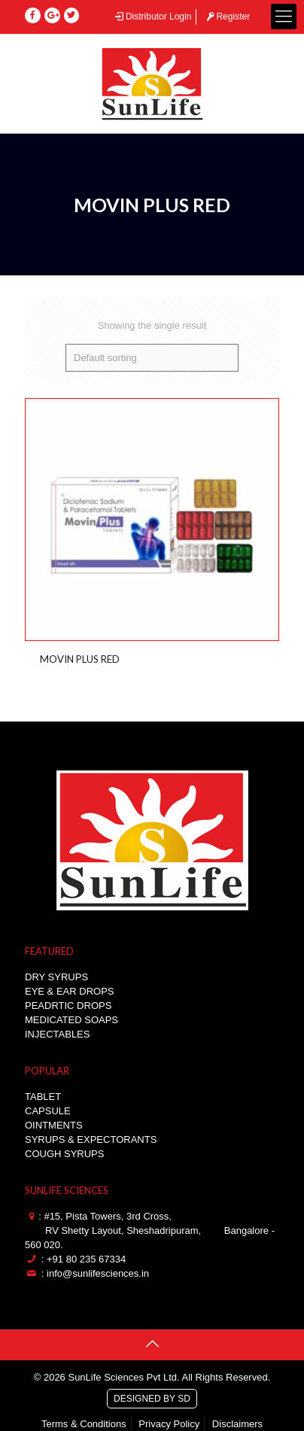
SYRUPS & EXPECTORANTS (91, 1139)
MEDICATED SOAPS (71, 1019)
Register (227, 16)
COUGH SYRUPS (64, 1153)
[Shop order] (152, 358)
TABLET (43, 1096)
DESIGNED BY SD (152, 1396)
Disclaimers (237, 1423)
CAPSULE (48, 1111)
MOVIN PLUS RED (80, 659)
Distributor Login (152, 16)
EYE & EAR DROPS (69, 991)
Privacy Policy (168, 1423)
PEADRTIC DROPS (68, 1005)
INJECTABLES (57, 1034)
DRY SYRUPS (56, 977)
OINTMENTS (54, 1125)
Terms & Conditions (83, 1423)
